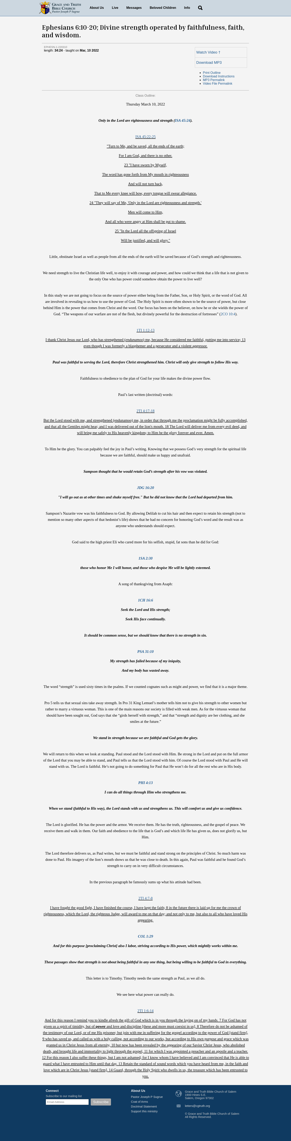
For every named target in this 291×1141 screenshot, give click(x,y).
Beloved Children (163, 7)
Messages (134, 7)
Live (115, 7)
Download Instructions (218, 76)
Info (187, 7)
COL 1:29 (145, 936)
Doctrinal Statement (144, 1106)
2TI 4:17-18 (145, 411)
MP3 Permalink (214, 80)
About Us (97, 7)
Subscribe (101, 1102)
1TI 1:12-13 (145, 330)
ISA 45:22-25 (145, 137)
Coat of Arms (139, 1101)
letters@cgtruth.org (197, 1106)
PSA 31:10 (145, 651)
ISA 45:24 (182, 120)
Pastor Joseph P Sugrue (147, 1096)
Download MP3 (209, 62)
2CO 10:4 (228, 314)
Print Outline (212, 72)
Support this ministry (144, 1111)
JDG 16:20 (145, 488)
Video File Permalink (217, 83)
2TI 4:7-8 (145, 898)
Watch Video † (208, 52)
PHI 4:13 (145, 783)
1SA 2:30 (145, 558)
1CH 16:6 (145, 600)
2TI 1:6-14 (145, 1011)
